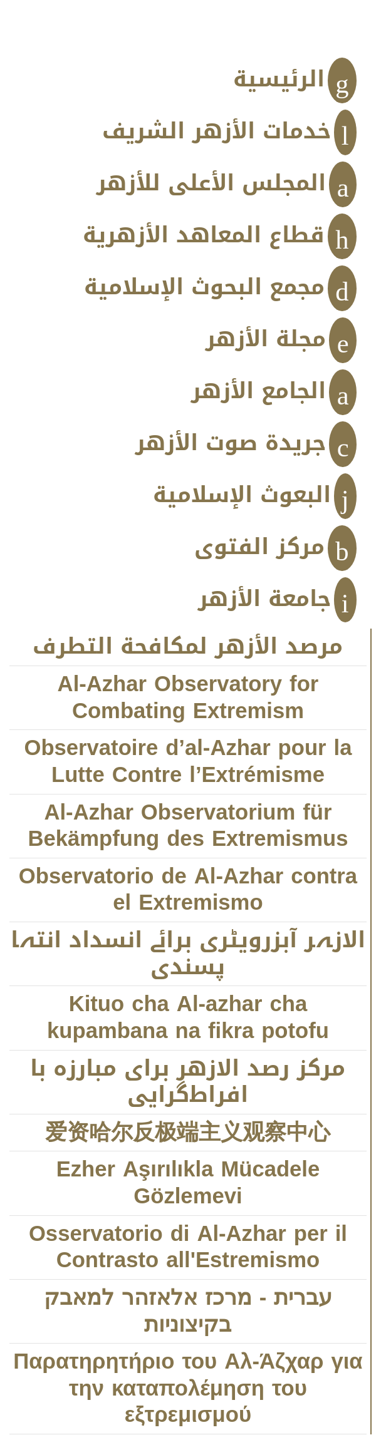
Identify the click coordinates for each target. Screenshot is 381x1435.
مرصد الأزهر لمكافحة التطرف (188, 647)
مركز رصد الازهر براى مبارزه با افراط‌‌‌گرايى (187, 1082)
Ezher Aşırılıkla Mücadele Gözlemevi (188, 1183)
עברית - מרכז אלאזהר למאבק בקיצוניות (188, 1312)
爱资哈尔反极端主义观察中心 (187, 1133)
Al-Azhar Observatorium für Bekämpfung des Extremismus (188, 826)
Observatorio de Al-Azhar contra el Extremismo (188, 890)
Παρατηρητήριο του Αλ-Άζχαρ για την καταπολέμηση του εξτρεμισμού (187, 1389)
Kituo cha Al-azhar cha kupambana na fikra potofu (188, 1018)
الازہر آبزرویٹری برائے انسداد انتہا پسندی (188, 954)
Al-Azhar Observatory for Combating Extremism (188, 698)
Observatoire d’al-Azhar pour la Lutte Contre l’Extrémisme (188, 762)
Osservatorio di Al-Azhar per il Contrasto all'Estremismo (188, 1248)
